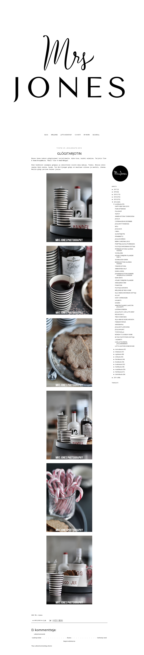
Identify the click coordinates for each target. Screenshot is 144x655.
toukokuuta (119, 364)
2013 (115, 199)
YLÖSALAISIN (119, 253)
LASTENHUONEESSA (121, 309)
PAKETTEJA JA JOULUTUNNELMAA (125, 244)
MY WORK (87, 135)
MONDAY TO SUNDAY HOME (123, 334)
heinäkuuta (118, 359)
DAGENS (117, 303)
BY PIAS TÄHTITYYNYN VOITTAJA (124, 337)
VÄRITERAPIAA (119, 324)
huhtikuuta (118, 367)
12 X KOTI (78, 135)
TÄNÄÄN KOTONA (120, 266)
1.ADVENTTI (118, 339)
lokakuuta (118, 352)
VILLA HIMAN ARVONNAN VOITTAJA (125, 293)
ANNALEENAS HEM (120, 283)
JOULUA (117, 219)
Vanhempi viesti (102, 638)
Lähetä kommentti (39, 634)
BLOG (46, 135)
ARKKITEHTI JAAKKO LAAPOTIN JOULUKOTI (124, 306)
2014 (115, 197)
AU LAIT (117, 295)
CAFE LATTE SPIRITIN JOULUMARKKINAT (121, 342)
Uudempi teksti (36, 638)
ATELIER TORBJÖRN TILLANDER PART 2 (124, 256)
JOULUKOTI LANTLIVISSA (122, 327)
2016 (115, 192)
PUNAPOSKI (118, 285)
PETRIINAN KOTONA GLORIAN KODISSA (124, 249)
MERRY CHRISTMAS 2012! (122, 241)
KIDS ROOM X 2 (119, 314)
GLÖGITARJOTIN (120, 234)
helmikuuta (118, 372)
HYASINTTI (118, 300)
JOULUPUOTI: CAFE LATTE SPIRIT (124, 312)
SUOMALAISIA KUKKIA (121, 260)
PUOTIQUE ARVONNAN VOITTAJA (125, 246)
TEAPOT (117, 214)
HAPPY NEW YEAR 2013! (122, 206)
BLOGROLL (96, 135)
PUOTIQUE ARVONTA (121, 288)
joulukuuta (118, 204)
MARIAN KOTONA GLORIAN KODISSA (123, 262)
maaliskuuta (119, 369)
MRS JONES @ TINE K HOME (123, 290)
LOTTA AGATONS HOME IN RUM (124, 346)
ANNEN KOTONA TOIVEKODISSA (124, 216)
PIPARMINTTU (119, 236)
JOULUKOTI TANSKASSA (122, 224)
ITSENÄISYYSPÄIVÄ (120, 322)
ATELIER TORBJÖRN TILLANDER (124, 280)
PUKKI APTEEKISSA (120, 209)
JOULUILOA (118, 229)
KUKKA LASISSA (119, 271)
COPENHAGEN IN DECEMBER (123, 221)
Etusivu (69, 638)
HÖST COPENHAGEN (121, 298)
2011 (115, 377)
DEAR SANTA (119, 278)
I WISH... (117, 231)
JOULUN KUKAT (119, 329)
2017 (115, 189)
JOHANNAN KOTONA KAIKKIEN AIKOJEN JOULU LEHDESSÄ (124, 274)
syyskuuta (118, 354)
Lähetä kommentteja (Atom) (43, 646)
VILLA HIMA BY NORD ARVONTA (124, 319)
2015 (115, 194)
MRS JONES (54, 135)
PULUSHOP (118, 211)
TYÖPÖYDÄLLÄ (119, 332)
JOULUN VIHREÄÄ (120, 239)
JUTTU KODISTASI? (66, 135)
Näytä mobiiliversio (69, 641)
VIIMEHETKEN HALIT (121, 269)
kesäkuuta (118, 362)
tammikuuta (119, 374)
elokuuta (118, 357)
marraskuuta (119, 349)
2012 (115, 202)
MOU (116, 226)
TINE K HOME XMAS (120, 317)
